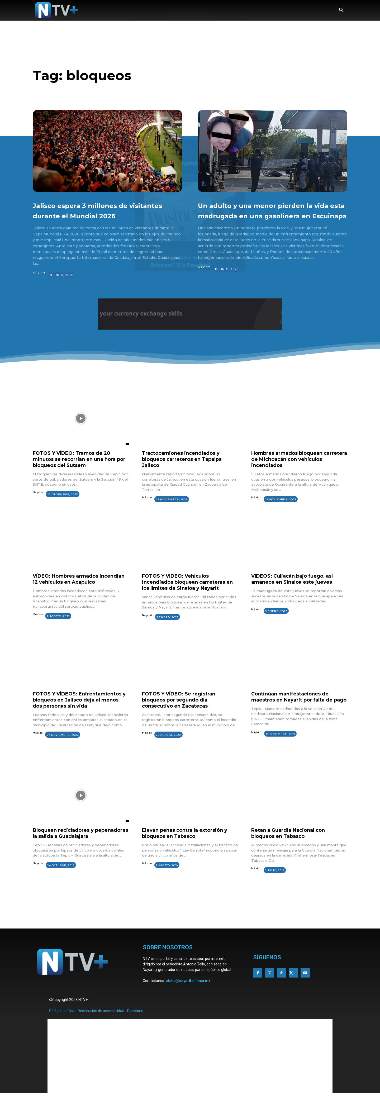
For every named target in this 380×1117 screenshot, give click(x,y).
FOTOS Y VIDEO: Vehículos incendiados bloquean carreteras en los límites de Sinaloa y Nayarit (189, 592)
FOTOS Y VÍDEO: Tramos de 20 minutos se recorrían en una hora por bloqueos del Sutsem (79, 469)
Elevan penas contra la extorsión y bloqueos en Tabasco (190, 854)
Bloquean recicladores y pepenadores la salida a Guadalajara (66, 857)
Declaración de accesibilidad (101, 1033)
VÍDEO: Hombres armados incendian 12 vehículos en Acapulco (70, 592)
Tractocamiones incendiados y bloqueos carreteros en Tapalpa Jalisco (186, 469)
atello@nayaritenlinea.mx (188, 1003)
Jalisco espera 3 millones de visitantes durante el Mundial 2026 (101, 215)
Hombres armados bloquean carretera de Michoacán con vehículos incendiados (291, 469)
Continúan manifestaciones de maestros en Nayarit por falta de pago (297, 715)
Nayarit (38, 503)
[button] (341, 10)
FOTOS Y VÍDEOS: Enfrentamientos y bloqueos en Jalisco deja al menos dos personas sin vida (77, 718)
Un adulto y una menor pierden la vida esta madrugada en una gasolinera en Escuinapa (271, 215)
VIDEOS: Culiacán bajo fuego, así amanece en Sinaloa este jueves (297, 589)
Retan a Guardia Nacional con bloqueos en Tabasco (293, 854)
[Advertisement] (190, 935)
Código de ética (62, 1033)
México (39, 284)
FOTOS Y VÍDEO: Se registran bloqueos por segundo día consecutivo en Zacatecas (182, 715)
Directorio (135, 1033)
